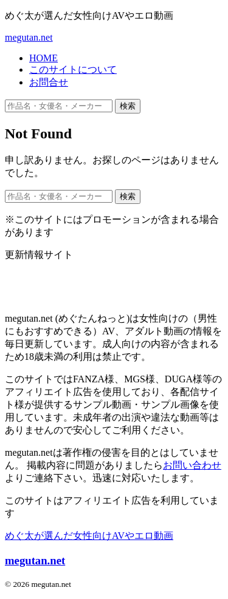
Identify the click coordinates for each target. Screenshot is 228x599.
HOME (43, 58)
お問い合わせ (192, 465)
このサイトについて (73, 69)
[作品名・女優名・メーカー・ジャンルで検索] (58, 106)
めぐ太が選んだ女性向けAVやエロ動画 (89, 535)
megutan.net (29, 37)
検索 (128, 105)
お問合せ (48, 82)
